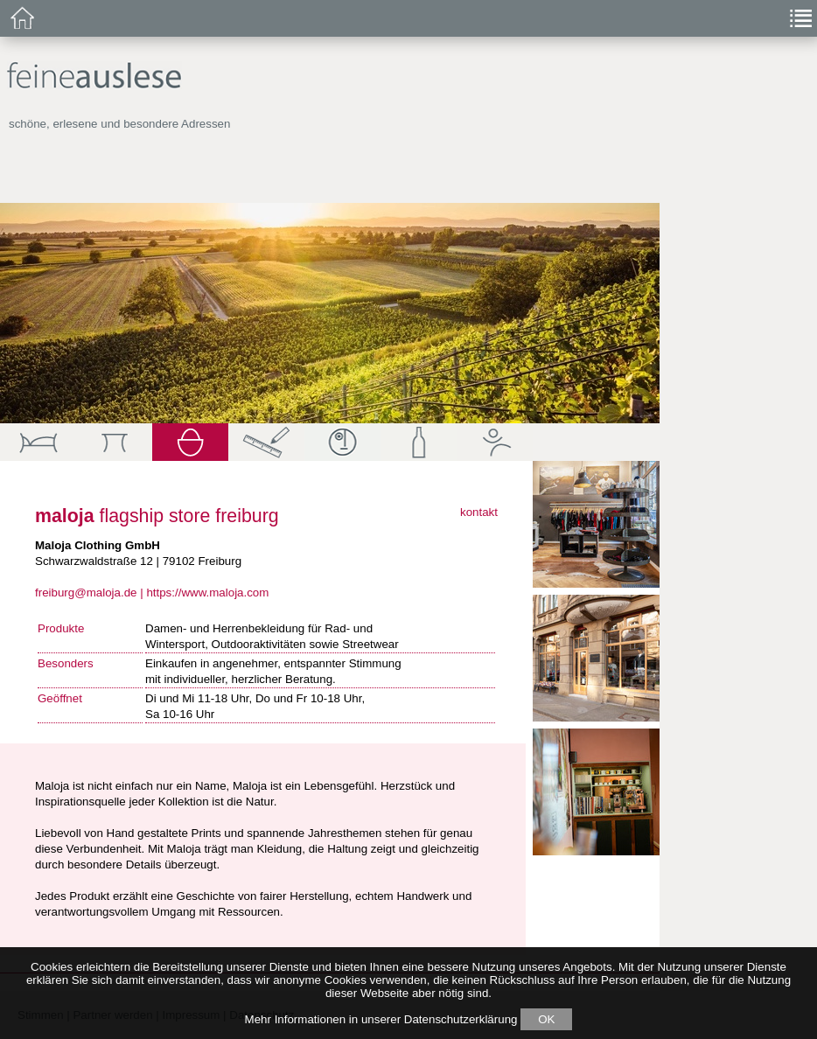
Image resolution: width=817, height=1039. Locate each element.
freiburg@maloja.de (86, 592)
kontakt (479, 512)
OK (546, 1019)
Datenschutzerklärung (461, 1019)
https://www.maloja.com (207, 592)
